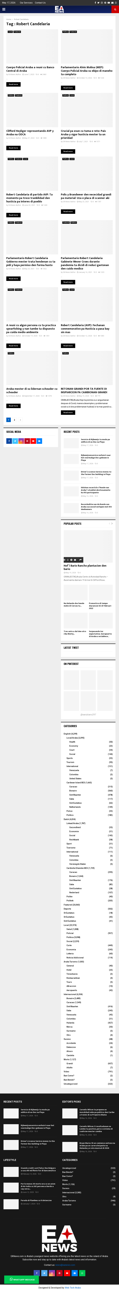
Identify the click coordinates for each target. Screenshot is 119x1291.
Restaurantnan (73, 978)
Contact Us (40, 2)
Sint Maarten (75, 795)
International (72, 766)
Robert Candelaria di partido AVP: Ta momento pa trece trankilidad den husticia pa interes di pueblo (29, 198)
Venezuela (74, 770)
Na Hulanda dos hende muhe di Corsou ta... (74, 604)
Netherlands (75, 807)
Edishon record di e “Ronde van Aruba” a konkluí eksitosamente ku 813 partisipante (95, 490)
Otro (69, 1035)
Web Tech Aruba (73, 1287)
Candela (70, 1055)
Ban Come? (69, 1076)
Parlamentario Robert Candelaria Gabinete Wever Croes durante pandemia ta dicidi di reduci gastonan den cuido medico (85, 263)
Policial (70, 933)
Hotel (69, 970)
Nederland (74, 892)
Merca (69, 1027)
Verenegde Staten (77, 864)
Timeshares (72, 974)
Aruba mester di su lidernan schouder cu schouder (31, 390)
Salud (69, 929)
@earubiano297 (88, 714)
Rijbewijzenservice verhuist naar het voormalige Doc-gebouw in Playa (96, 458)
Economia (71, 949)
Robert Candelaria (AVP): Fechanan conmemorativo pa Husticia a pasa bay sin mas (85, 329)
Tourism (70, 762)
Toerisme (71, 848)
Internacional (70, 994)
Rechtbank (74, 840)
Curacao (73, 787)
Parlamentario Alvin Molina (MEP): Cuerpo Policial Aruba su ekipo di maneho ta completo (86, 71)
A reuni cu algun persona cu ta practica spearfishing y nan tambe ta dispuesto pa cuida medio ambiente (31, 329)
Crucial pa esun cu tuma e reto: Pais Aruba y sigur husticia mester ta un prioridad (83, 134)
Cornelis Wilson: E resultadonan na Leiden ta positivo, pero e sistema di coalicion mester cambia (96, 1129)
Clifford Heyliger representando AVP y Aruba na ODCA (30, 133)
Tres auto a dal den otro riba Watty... (75, 632)
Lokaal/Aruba (73, 823)
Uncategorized (70, 1084)
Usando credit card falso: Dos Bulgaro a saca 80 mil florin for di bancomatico (38, 1169)
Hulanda (70, 1023)
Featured (17, 31)
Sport (69, 844)
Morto (66, 1059)
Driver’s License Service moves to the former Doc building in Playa (96, 473)
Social (72, 754)
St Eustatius (69, 917)
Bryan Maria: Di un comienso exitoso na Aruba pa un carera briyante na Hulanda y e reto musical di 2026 (97, 1145)
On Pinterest (71, 664)
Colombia (73, 774)
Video (66, 1071)
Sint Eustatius (75, 803)
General (70, 966)
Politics (70, 815)
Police (69, 811)
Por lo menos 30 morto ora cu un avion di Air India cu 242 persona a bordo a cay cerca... (38, 1186)
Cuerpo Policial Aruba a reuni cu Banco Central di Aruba (30, 69)
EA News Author (14, 74)
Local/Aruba (72, 738)
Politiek (70, 900)
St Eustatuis (69, 913)
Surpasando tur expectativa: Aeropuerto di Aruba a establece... (100, 634)
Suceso (67, 1039)
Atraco (70, 1051)
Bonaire (73, 791)
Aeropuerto (72, 990)
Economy (73, 746)
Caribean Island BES (76, 782)
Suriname (71, 1031)
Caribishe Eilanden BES (77, 868)
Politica (65, 31)
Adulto (70, 1067)
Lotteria (70, 953)
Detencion (71, 1047)
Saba (71, 799)
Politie (69, 896)
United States (75, 778)
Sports (70, 758)
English (67, 734)
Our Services (26, 2)
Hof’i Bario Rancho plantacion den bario (85, 567)
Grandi (70, 1063)
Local (10, 31)
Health (72, 742)
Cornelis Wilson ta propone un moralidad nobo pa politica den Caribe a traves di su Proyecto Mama (97, 1112)
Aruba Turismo (70, 962)
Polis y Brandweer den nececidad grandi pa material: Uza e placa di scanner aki (86, 196)
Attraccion (71, 986)
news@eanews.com (65, 1265)
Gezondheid (75, 827)
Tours (69, 982)
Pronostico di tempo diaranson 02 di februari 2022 (100, 606)
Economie (74, 831)
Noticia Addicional (75, 958)
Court (71, 750)
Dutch (66, 819)
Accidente (71, 1043)
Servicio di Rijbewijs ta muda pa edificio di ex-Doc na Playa (95, 441)
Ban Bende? (69, 1080)
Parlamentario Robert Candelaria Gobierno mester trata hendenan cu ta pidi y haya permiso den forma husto (30, 262)
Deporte (67, 909)
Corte (69, 945)
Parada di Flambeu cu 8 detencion (36, 1200)
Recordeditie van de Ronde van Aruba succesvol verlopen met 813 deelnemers (96, 507)
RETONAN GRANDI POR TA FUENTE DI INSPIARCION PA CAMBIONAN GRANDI (84, 390)
